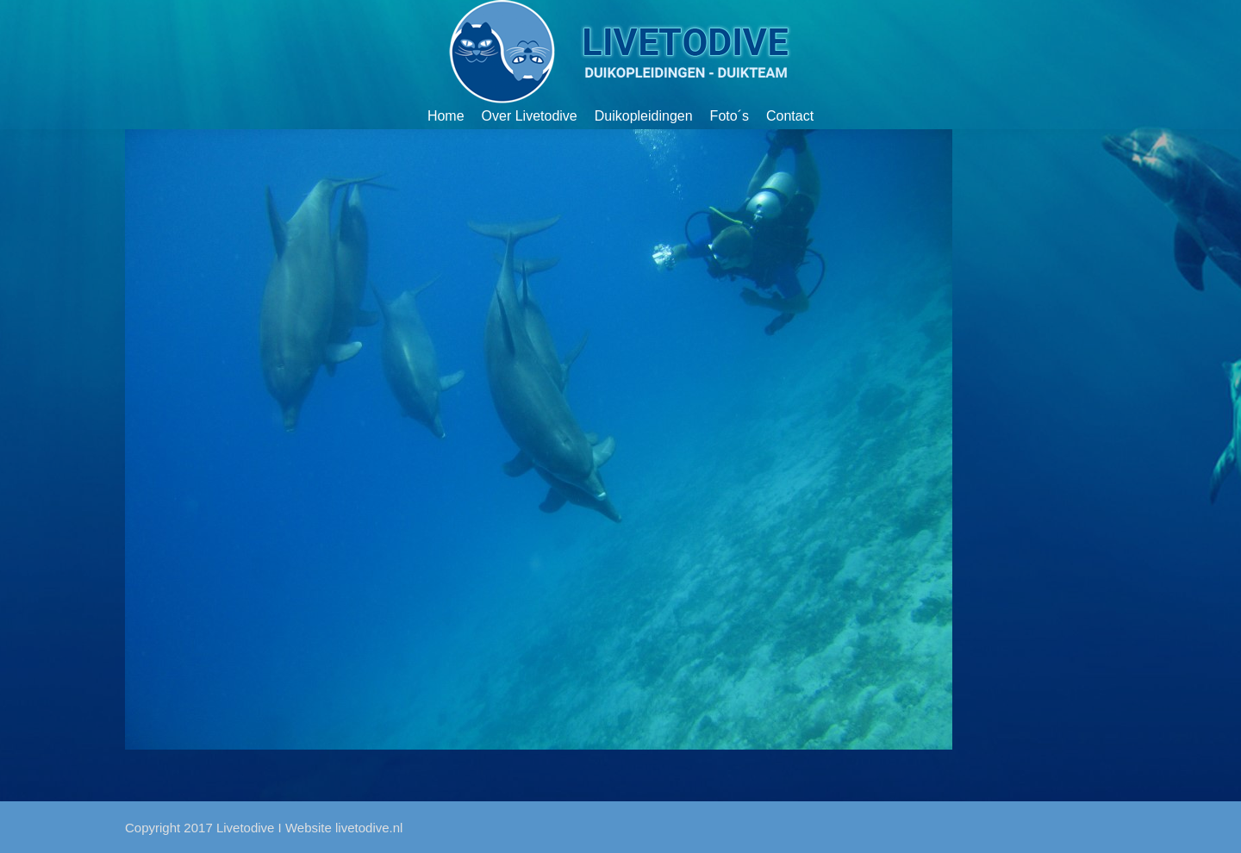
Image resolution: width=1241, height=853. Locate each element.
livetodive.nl (368, 827)
